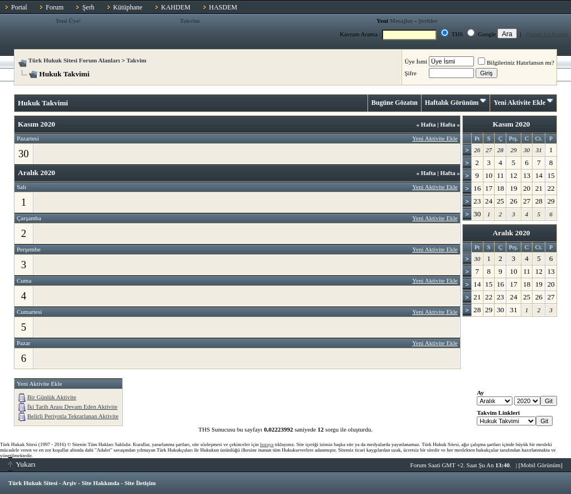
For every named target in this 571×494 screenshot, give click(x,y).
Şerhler (428, 20)
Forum (55, 7)
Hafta (425, 124)
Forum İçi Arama (547, 34)
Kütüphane (128, 7)
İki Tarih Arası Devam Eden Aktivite (72, 406)
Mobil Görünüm (541, 465)
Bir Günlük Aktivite (51, 397)
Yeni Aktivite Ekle (519, 102)
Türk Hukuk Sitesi (32, 483)
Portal (19, 7)
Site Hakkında (100, 483)
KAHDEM (176, 7)
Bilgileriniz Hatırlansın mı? (516, 62)
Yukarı (22, 464)
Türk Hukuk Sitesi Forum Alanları (74, 60)
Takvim (190, 20)
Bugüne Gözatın (394, 102)
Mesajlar (401, 20)
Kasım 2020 (511, 124)
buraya (267, 444)
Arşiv (69, 483)
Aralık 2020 (511, 233)
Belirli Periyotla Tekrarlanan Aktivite (73, 416)
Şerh (88, 7)
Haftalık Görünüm (451, 102)
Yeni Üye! (68, 20)
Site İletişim (140, 483)
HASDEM (223, 7)
